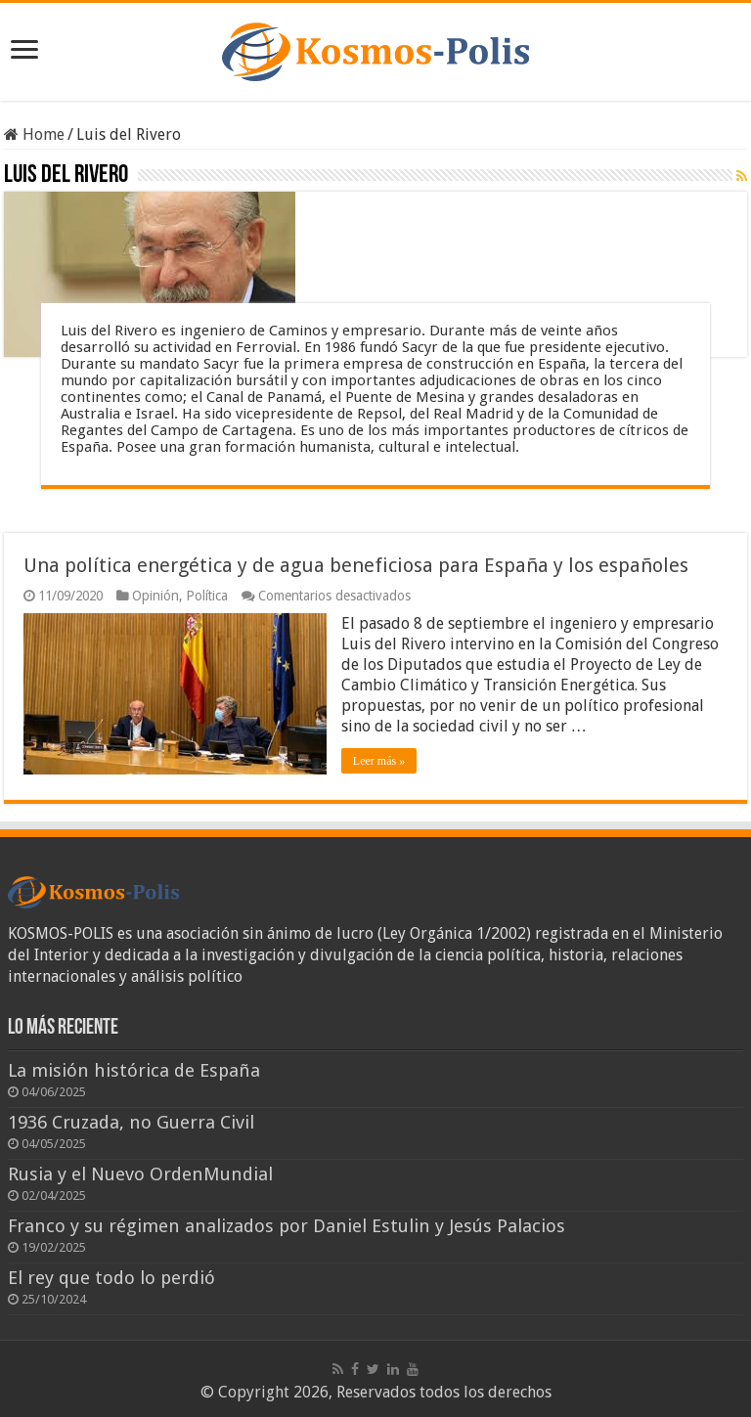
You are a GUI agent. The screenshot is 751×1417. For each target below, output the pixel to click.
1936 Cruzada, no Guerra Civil (131, 1122)
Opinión (155, 595)
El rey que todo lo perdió (111, 1277)
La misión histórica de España (134, 1070)
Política (207, 595)
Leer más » (379, 761)
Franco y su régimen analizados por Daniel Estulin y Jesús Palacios (286, 1226)
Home (34, 134)
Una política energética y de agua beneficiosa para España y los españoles (355, 565)
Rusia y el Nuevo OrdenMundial (140, 1174)
